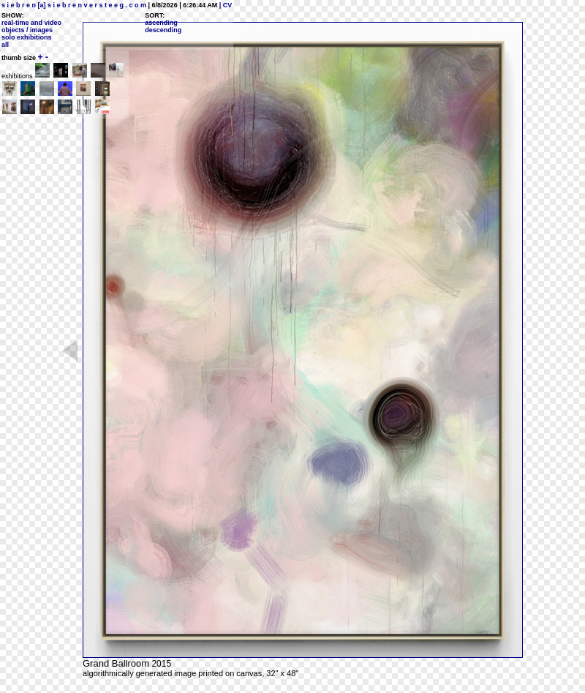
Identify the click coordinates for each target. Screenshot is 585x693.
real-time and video (31, 22)
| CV (224, 5)
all (5, 44)
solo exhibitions (26, 37)
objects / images (27, 30)
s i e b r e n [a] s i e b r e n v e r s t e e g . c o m (73, 5)
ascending (161, 22)
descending (163, 30)
